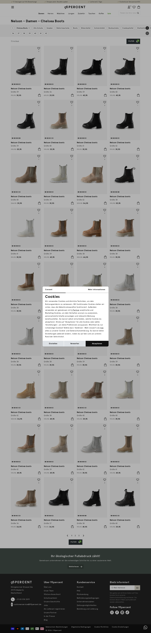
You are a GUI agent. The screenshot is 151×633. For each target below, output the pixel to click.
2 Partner (75, 310)
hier (102, 328)
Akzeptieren (97, 344)
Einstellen (53, 344)
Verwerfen (74, 344)
